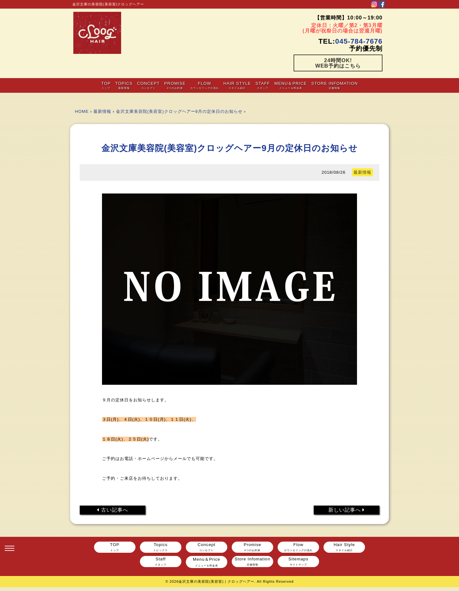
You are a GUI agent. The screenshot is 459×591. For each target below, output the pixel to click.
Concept (148, 85)
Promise (175, 85)
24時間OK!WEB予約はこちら (338, 62)
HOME (82, 111)
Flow (204, 85)
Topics (124, 85)
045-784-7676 (358, 41)
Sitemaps (298, 561)
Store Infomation (334, 85)
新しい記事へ (346, 510)
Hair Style (237, 85)
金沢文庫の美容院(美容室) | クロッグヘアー (216, 581)
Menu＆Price (290, 85)
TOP (106, 85)
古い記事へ (112, 510)
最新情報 (102, 111)
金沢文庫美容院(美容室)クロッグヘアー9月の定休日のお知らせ (179, 111)
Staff (262, 85)
